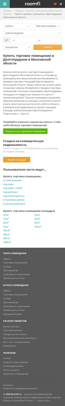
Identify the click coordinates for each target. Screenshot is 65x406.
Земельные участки (14, 278)
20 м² (6, 222)
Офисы (7, 258)
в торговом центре (13, 199)
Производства (10, 270)
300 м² (6, 238)
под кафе (8, 184)
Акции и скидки (17, 159)
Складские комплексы (15, 334)
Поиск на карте (11, 369)
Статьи (7, 358)
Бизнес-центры (11, 326)
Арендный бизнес (12, 314)
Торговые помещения (15, 262)
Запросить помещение (15, 373)
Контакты (8, 385)
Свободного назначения (16, 274)
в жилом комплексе (14, 203)
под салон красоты (13, 195)
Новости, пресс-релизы (15, 362)
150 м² (6, 230)
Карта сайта (44, 400)
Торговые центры (12, 330)
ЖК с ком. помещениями (16, 342)
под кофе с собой (12, 188)
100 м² (37, 226)
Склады (7, 266)
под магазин (10, 192)
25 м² (6, 226)
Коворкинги (9, 345)
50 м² (37, 218)
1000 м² (7, 242)
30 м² (37, 214)
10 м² (6, 214)
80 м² (37, 222)
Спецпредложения (13, 366)
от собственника (12, 180)
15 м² (6, 218)
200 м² (6, 234)
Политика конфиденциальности (20, 388)
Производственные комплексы (20, 338)
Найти (47, 47)
